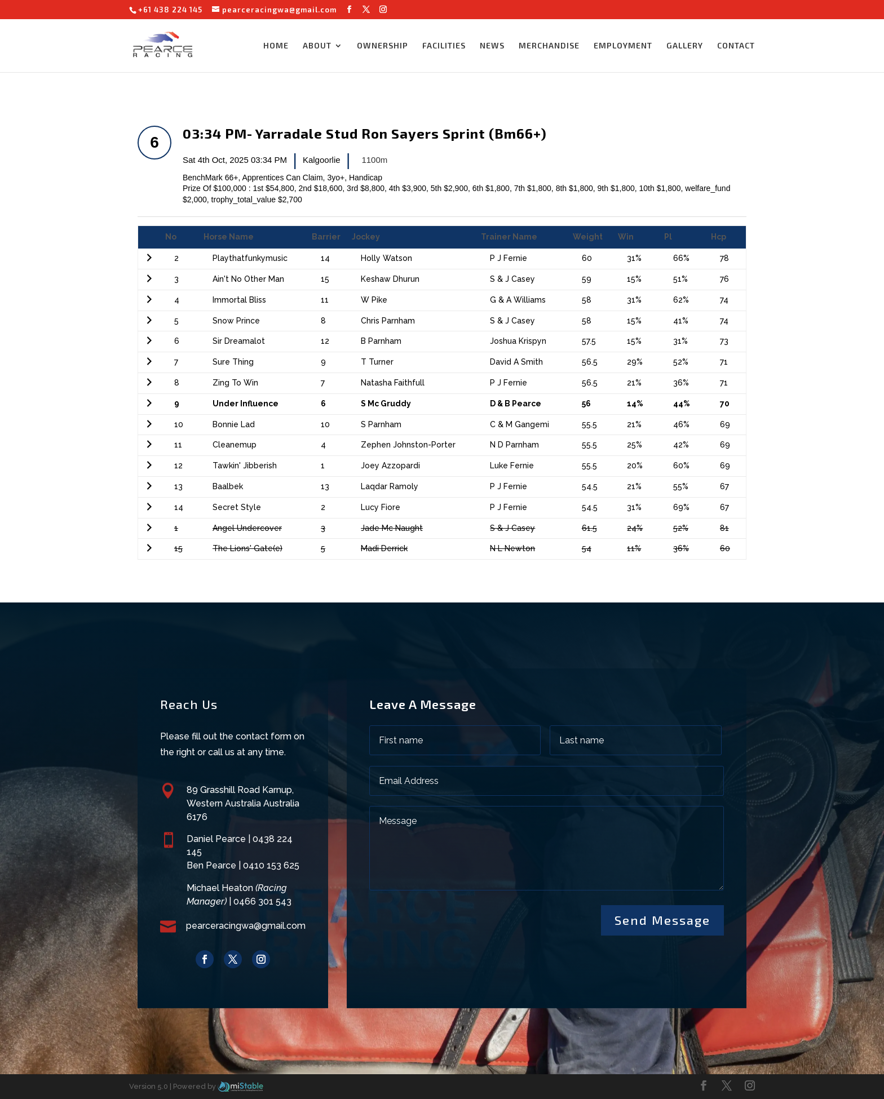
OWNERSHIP (382, 46)
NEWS (492, 46)
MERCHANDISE (549, 46)
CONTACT (736, 46)
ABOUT (317, 46)
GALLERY (684, 46)
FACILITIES (444, 46)
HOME (276, 46)
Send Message (662, 919)
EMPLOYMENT (623, 46)
